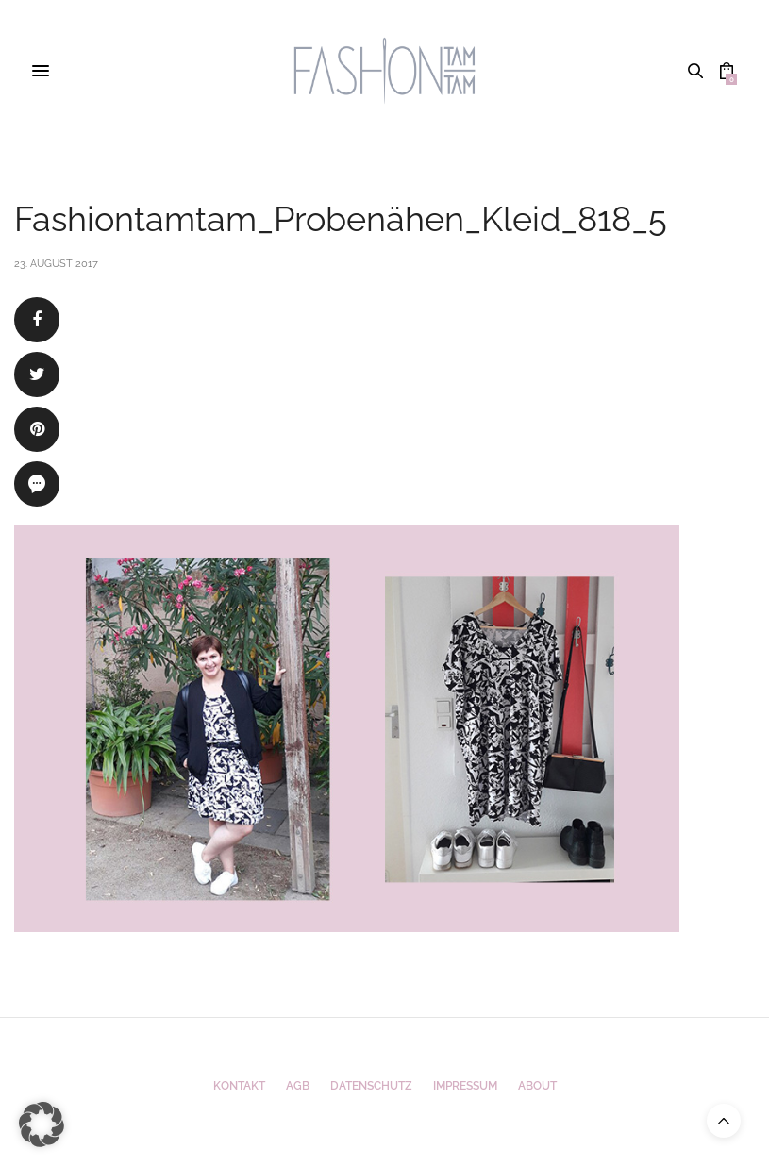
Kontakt (239, 1085)
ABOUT (537, 1085)
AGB (297, 1085)
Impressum (465, 1085)
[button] (41, 1124)
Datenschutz (371, 1085)
